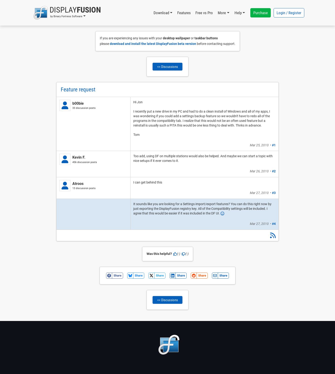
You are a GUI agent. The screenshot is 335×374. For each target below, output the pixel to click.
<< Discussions (167, 67)
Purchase (260, 12)
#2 (274, 171)
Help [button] (238, 12)
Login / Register (289, 12)
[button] (67, 13)
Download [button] (161, 12)
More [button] (222, 12)
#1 (274, 145)
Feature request (78, 89)
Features (184, 12)
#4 (274, 224)
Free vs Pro (204, 12)
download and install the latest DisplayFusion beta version (153, 44)
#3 (274, 193)
